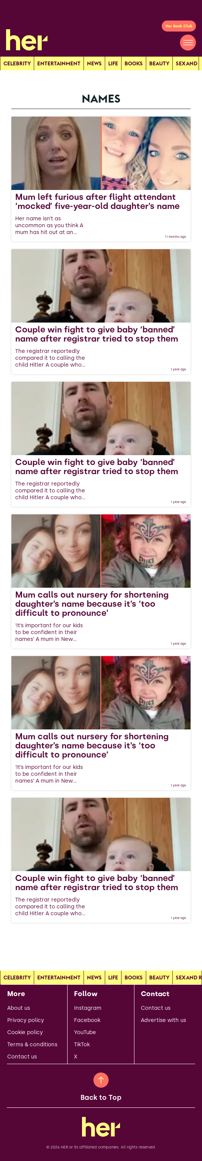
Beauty (159, 63)
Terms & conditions (32, 1045)
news (94, 63)
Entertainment (58, 63)
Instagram (87, 1008)
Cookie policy (25, 1033)
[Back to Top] (101, 1080)
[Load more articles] (101, 939)
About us (18, 1008)
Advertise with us (163, 1020)
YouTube (85, 1033)
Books (134, 63)
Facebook (87, 1020)
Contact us (22, 1057)
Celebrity (17, 63)
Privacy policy (25, 1020)
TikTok (82, 1045)
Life (113, 63)
